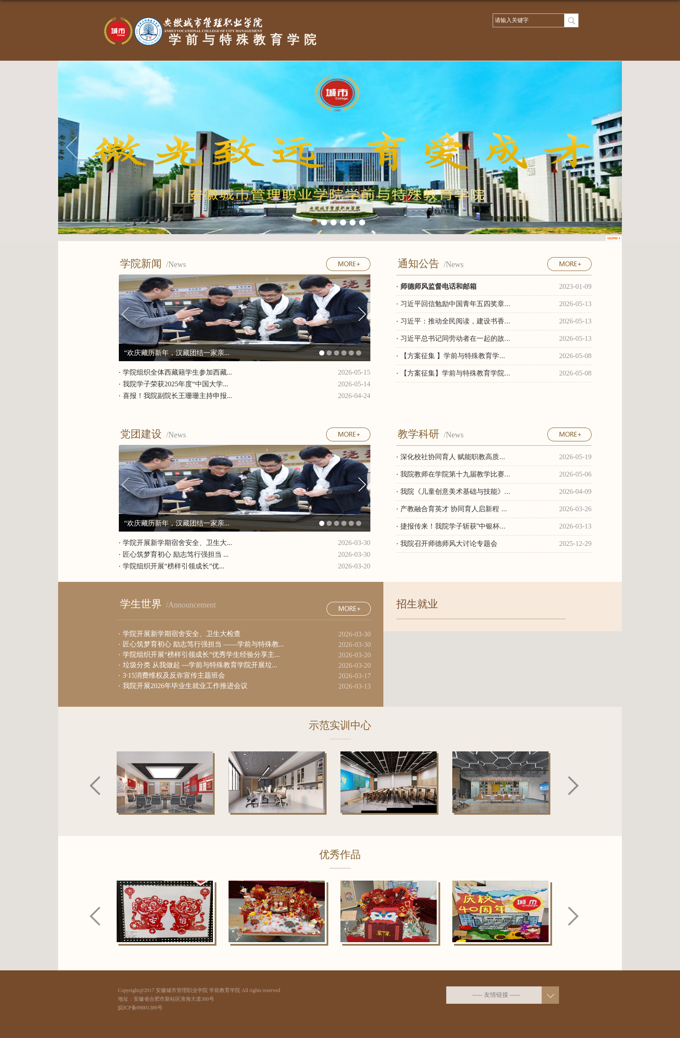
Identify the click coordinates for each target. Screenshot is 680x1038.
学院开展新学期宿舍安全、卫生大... (177, 542)
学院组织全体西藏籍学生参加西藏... (177, 372)
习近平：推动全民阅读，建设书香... (455, 321)
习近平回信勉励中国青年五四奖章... (455, 303)
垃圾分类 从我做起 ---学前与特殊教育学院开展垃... (200, 665)
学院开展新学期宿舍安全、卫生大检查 (182, 633)
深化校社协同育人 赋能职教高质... (452, 456)
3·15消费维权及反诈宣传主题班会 (174, 675)
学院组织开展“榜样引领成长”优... (173, 566)
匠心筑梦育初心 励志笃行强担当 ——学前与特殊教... (203, 644)
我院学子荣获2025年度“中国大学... (175, 384)
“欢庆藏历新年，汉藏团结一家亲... (176, 352)
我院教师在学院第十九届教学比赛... (455, 474)
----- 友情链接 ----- (496, 995)
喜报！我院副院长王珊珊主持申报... (177, 395)
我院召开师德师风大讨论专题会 (448, 543)
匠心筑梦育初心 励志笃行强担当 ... (176, 554)
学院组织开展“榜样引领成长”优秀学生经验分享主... (201, 654)
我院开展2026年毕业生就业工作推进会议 (185, 685)
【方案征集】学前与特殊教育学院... (455, 373)
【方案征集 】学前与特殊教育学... (452, 355)
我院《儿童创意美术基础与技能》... (455, 491)
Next (573, 786)
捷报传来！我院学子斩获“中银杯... (453, 526)
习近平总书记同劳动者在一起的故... (455, 338)
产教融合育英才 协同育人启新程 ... (453, 508)
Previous (95, 785)
